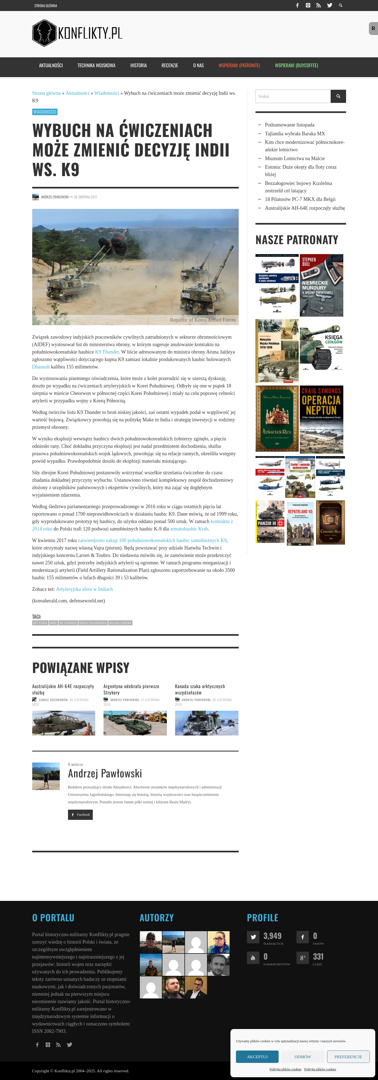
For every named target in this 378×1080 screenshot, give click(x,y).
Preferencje (348, 1057)
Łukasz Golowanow (53, 699)
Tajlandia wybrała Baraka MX (295, 133)
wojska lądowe (120, 623)
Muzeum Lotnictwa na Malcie (295, 158)
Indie (53, 623)
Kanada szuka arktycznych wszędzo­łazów (200, 689)
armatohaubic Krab (189, 529)
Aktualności (77, 93)
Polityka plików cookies (285, 1069)
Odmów (303, 1057)
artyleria (40, 623)
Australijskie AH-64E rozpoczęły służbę (63, 689)
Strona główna (46, 93)
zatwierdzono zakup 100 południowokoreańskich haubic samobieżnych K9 (152, 540)
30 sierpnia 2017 (85, 197)
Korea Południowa (93, 623)
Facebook (80, 815)
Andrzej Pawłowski (55, 197)
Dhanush (41, 367)
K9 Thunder (107, 352)
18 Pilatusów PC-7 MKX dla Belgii (300, 199)
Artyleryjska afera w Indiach (84, 589)
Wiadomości (106, 93)
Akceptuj (257, 1057)
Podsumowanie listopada (289, 125)
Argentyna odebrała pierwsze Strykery (131, 689)
